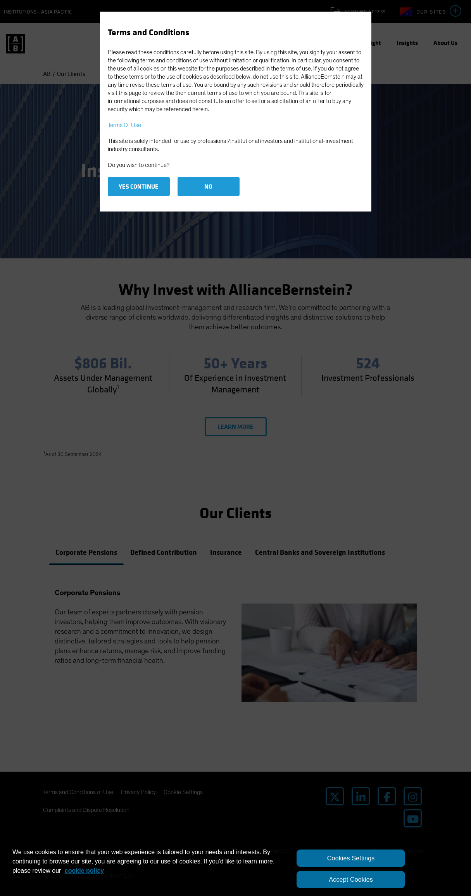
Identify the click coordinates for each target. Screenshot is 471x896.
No (208, 186)
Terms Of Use (124, 125)
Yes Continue (139, 186)
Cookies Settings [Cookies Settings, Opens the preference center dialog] (351, 858)
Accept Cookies (351, 879)
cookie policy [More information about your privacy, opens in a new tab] (84, 870)
